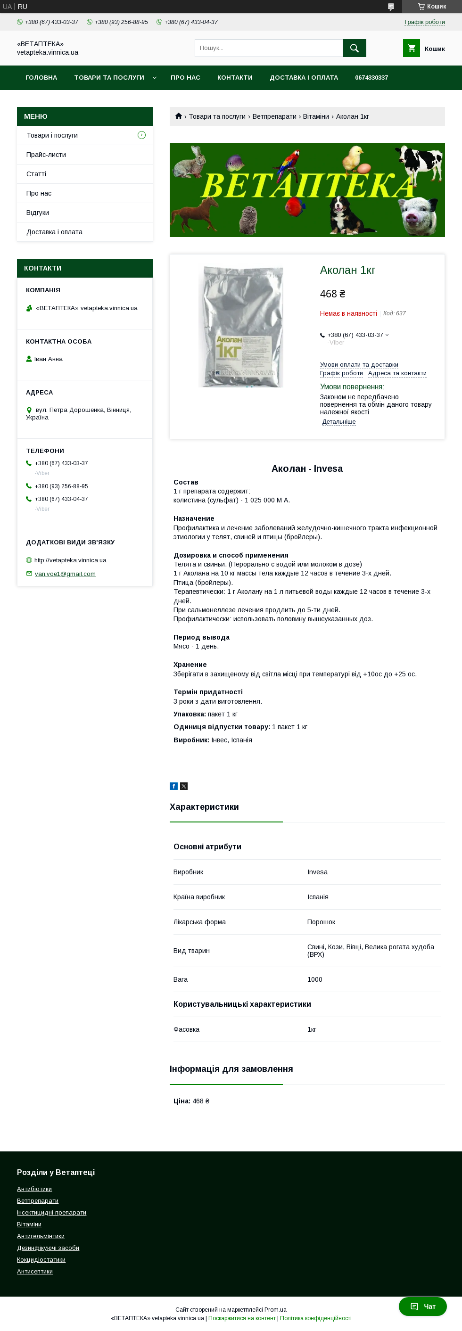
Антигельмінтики (41, 1236)
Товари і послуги (52, 135)
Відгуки (37, 212)
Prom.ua (275, 1309)
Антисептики (35, 1271)
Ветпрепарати (275, 116)
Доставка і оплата (304, 77)
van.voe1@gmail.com (65, 573)
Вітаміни (316, 116)
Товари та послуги (109, 77)
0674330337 (371, 77)
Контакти (235, 77)
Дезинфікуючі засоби (48, 1247)
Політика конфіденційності (316, 1318)
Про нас (185, 77)
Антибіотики (34, 1188)
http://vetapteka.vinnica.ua (70, 560)
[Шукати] (354, 48)
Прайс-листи (46, 154)
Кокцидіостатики (41, 1259)
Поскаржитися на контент (242, 1318)
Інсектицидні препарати (51, 1212)
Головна (41, 77)
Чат (423, 1306)
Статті (36, 174)
